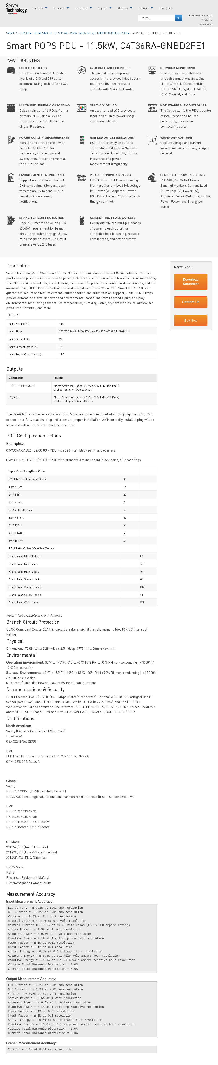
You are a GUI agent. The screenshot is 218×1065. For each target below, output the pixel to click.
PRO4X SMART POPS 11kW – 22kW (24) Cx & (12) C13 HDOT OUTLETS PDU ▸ (82, 33)
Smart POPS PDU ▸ (19, 33)
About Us (123, 8)
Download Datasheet (191, 282)
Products (38, 8)
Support (102, 8)
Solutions (59, 8)
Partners (143, 8)
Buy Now (190, 320)
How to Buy (165, 8)
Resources (81, 8)
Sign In (208, 19)
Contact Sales (205, 24)
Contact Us (191, 302)
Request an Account (202, 15)
